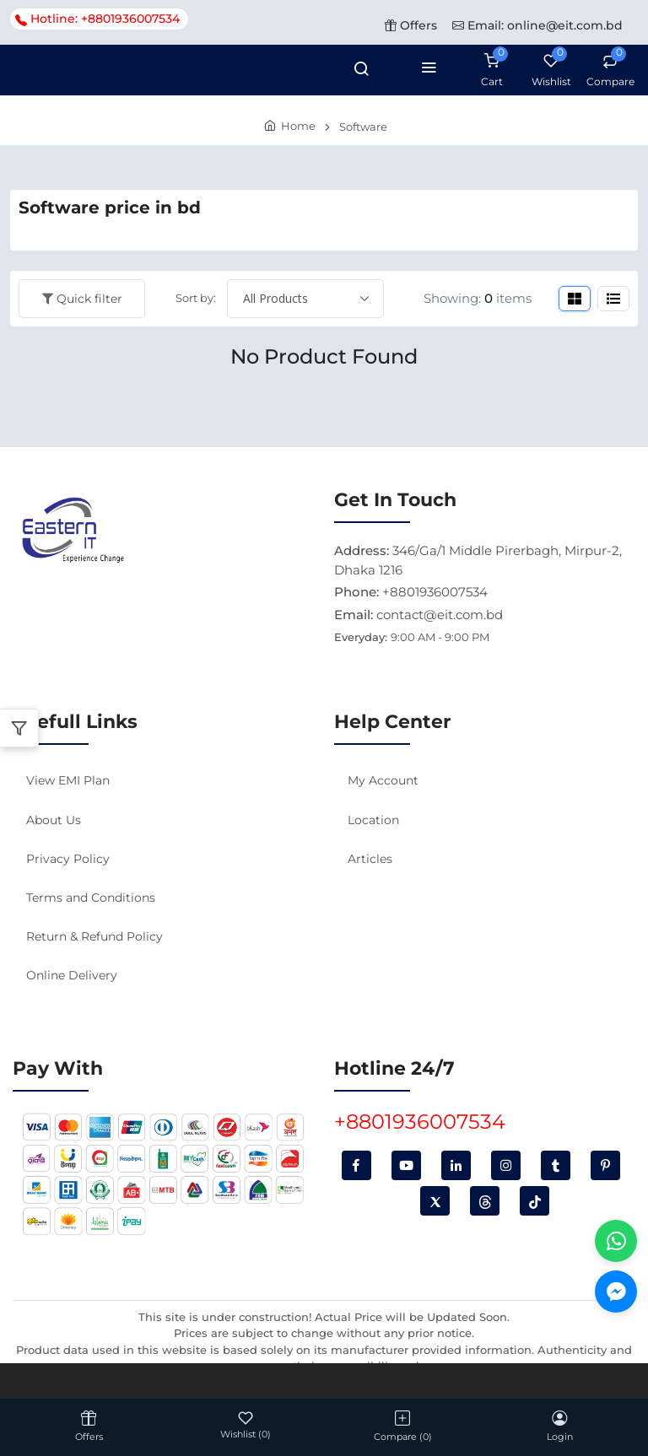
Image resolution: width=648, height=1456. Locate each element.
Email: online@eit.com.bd (537, 25)
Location (373, 820)
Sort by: (196, 298)
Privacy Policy (68, 858)
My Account (383, 780)
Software (363, 126)
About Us (53, 820)
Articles (370, 858)
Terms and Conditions (90, 897)
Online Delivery (71, 975)
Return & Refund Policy (94, 936)
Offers (411, 25)
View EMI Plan (68, 780)
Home (298, 125)
